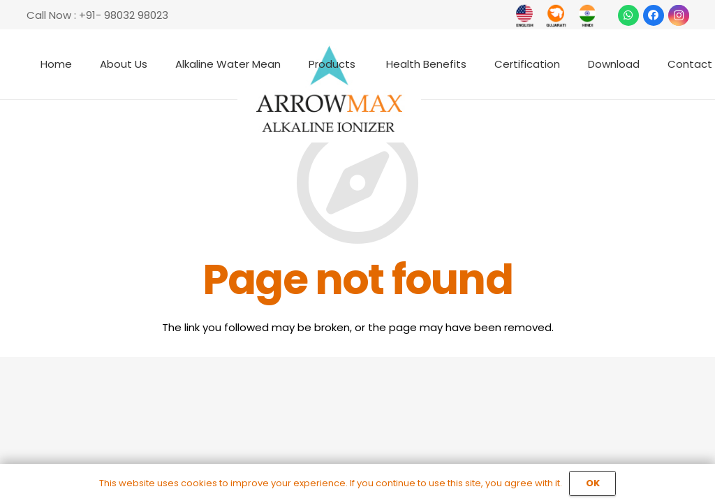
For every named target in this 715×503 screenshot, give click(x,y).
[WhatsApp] (628, 15)
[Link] (525, 15)
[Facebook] (653, 15)
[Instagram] (678, 15)
